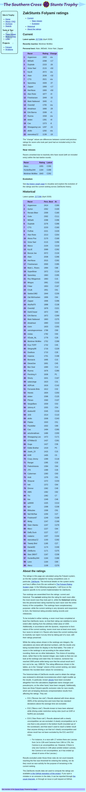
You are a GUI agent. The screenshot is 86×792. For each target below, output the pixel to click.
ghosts (51, 680)
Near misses (37, 21)
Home (7, 19)
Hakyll (35, 789)
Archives (8, 24)
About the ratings (34, 29)
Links (7, 39)
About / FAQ (10, 22)
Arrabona (9, 50)
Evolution (35, 24)
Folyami (8, 47)
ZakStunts (35, 582)
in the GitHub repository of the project (46, 774)
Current (30, 18)
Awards (8, 26)
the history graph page (36, 184)
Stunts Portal (19, 789)
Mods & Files (10, 37)
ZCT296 (39, 39)
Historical (31, 26)
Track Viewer (10, 34)
